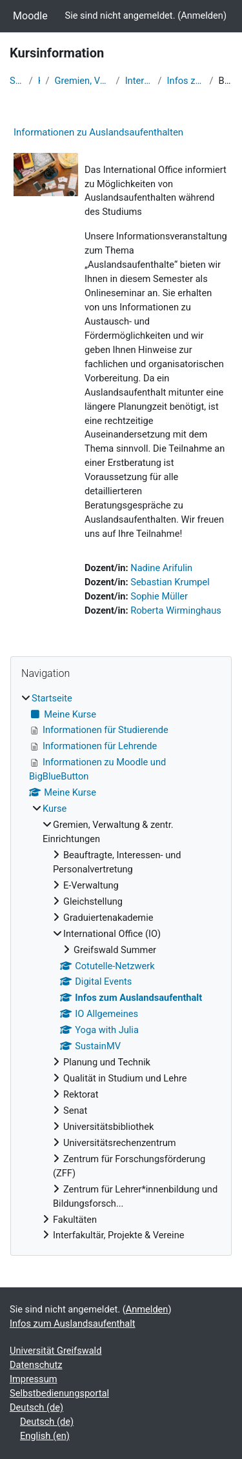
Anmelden (202, 15)
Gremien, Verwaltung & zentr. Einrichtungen (82, 80)
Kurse (39, 80)
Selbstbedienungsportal (59, 1393)
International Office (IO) (139, 80)
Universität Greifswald (55, 1350)
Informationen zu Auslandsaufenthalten (98, 132)
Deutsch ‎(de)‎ (36, 1407)
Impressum (33, 1379)
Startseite (17, 80)
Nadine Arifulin (161, 568)
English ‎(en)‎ (45, 1436)
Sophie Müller (159, 596)
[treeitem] (121, 967)
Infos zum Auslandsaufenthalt (186, 80)
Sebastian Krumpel (170, 582)
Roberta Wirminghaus (175, 610)
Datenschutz (36, 1365)
